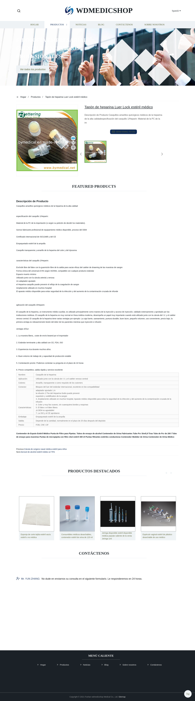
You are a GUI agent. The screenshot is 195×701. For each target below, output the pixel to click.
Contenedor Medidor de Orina (134, 437)
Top (188, 693)
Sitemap (121, 697)
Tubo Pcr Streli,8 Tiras (143, 433)
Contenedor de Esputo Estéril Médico (33, 433)
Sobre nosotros (154, 27)
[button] (18, 11)
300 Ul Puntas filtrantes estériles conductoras (100, 437)
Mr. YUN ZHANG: (28, 591)
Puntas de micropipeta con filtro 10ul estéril (59, 437)
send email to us (123, 131)
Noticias (81, 27)
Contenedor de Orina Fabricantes (117, 433)
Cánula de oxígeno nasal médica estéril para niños (45, 449)
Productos (57, 27)
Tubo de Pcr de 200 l (162, 433)
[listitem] (97, 153)
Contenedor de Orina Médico (161, 437)
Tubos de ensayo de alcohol (89, 433)
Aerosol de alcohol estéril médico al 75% (38, 452)
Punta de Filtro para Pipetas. (63, 433)
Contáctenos (124, 27)
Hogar (34, 27)
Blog (101, 27)
